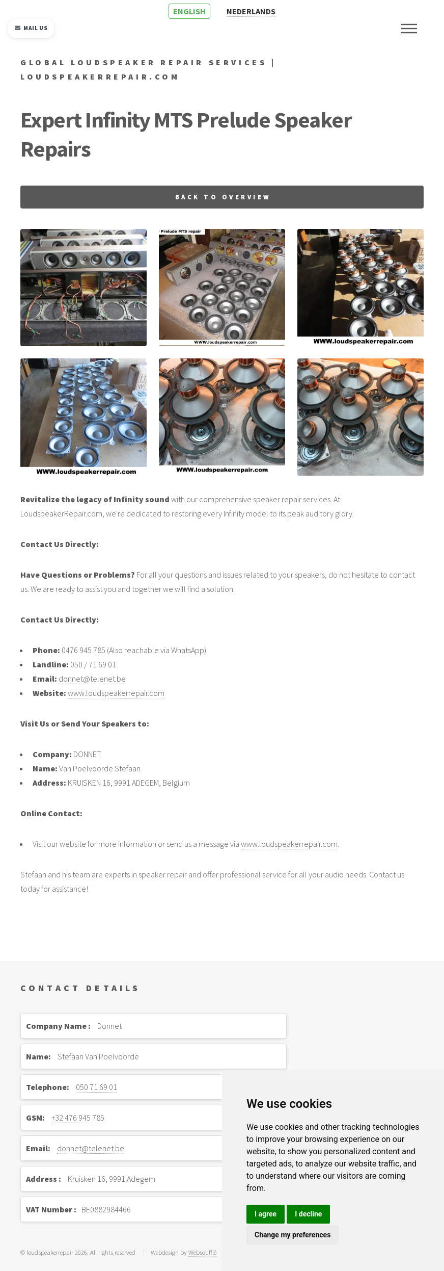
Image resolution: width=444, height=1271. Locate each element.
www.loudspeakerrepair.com (116, 693)
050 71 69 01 (96, 1087)
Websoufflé (202, 1252)
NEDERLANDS (251, 11)
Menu (409, 28)
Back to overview (223, 197)
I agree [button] (265, 1214)
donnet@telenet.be (92, 678)
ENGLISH (189, 11)
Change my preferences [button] (292, 1235)
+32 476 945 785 (77, 1117)
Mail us (31, 28)
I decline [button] (308, 1214)
